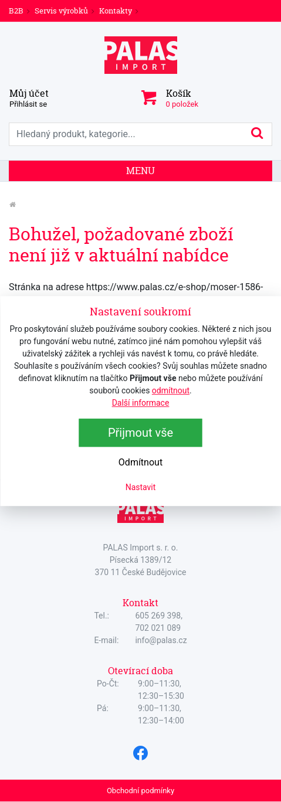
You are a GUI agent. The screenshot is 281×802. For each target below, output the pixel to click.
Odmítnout (140, 462)
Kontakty (115, 10)
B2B (16, 10)
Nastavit (141, 487)
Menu (140, 170)
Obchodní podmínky (140, 790)
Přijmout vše (140, 433)
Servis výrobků (61, 10)
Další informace (141, 402)
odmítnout (170, 390)
